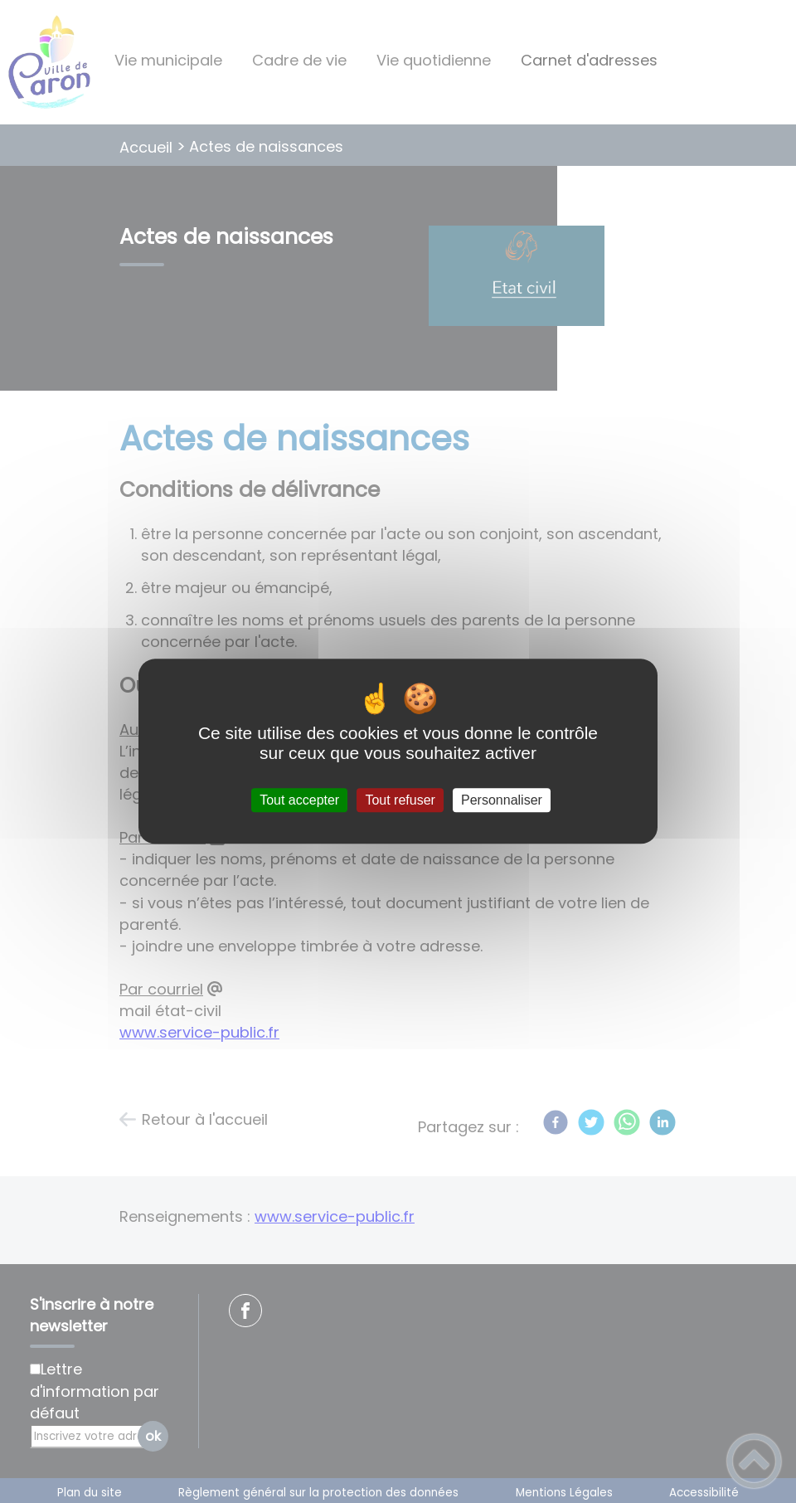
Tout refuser (399, 800)
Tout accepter (299, 800)
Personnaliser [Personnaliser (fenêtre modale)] (501, 800)
